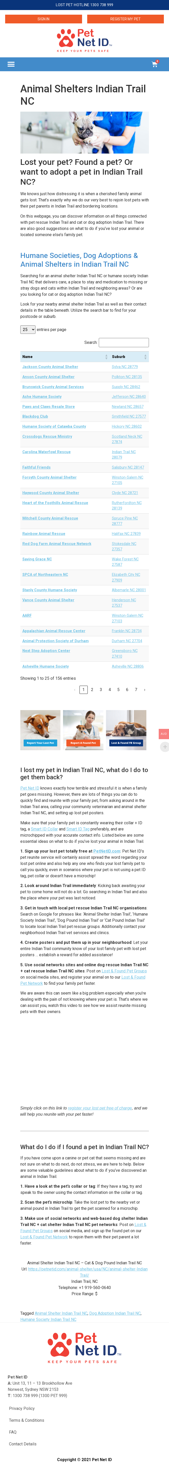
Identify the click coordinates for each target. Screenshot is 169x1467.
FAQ (12, 1432)
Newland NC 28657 (128, 407)
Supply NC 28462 (126, 387)
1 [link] (83, 689)
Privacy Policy (22, 1408)
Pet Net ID (29, 788)
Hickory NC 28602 (127, 426)
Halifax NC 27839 (126, 534)
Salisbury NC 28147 (128, 467)
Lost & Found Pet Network (44, 1237)
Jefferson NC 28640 (129, 397)
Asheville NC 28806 (128, 666)
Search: (90, 343)
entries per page (51, 330)
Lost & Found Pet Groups (124, 971)
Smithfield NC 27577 (129, 416)
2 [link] (92, 689)
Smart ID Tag (78, 829)
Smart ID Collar (44, 829)
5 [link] (118, 689)
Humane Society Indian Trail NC (48, 1319)
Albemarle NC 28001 (129, 590)
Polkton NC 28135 (127, 377)
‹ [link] (74, 689)
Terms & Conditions (26, 1420)
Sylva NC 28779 (125, 367)
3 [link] (101, 689)
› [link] (144, 689)
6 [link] (127, 689)
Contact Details (23, 1444)
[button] (11, 64)
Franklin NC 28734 (127, 631)
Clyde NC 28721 (125, 493)
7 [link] (136, 689)
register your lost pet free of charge (100, 1108)
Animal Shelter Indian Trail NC (61, 1313)
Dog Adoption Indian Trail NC (115, 1313)
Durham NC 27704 (127, 641)
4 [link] (110, 689)
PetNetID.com (106, 851)
